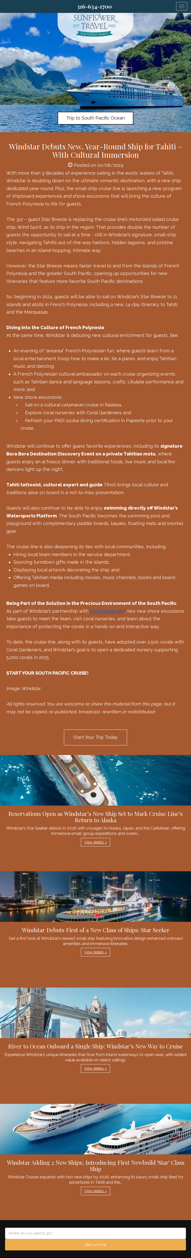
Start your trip (96, 1245)
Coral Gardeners (107, 611)
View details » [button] (95, 842)
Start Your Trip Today (95, 737)
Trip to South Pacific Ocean (95, 118)
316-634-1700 (94, 6)
